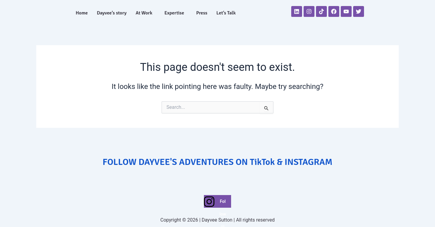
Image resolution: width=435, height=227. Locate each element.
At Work (144, 13)
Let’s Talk (226, 13)
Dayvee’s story (112, 13)
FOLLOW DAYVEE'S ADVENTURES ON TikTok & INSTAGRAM (218, 162)
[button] (145, 13)
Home (82, 13)
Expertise (174, 13)
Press (201, 13)
